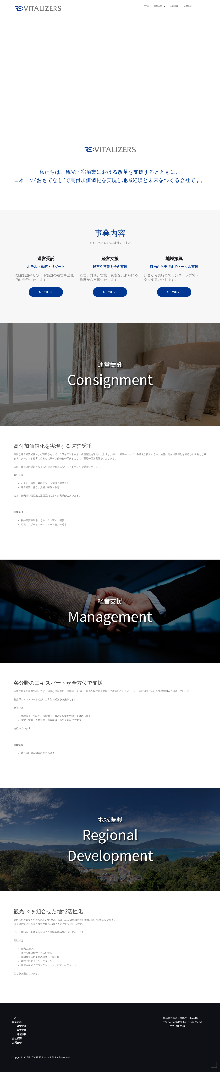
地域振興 (21, 1034)
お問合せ (188, 6)
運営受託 (21, 1026)
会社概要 (174, 6)
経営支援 (21, 1030)
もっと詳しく (46, 292)
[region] (110, 374)
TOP (146, 6)
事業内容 (158, 6)
